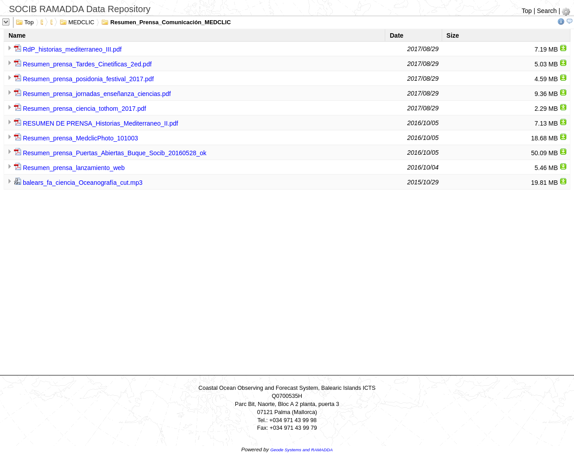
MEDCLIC (77, 21)
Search (547, 10)
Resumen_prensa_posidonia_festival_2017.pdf (88, 79)
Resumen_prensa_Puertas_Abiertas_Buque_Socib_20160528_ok (114, 153)
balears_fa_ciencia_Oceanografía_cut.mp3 (83, 182)
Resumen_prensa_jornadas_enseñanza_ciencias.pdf (97, 93)
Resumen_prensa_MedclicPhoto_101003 (80, 138)
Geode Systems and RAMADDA (301, 449)
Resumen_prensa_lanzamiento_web (74, 167)
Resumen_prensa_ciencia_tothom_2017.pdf (84, 108)
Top (527, 10)
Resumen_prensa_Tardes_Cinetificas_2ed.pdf (87, 64)
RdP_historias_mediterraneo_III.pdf (72, 49)
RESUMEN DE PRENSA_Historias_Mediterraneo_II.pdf (100, 123)
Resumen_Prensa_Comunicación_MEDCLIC (165, 21)
